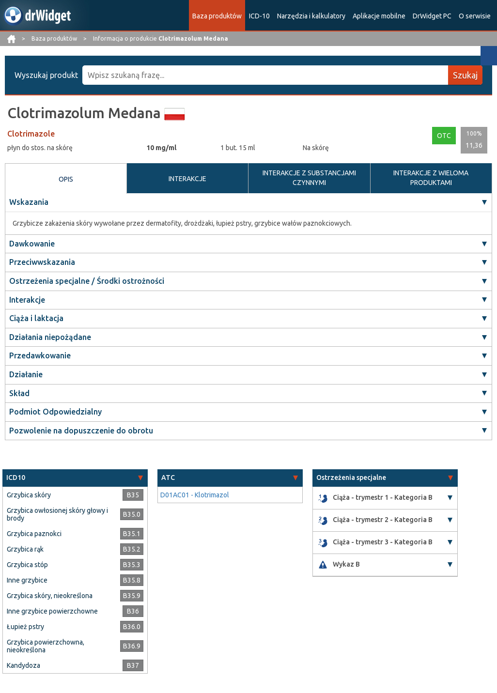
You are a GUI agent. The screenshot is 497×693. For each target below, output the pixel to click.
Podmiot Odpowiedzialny (55, 411)
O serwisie (475, 16)
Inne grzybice (27, 580)
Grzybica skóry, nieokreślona (50, 596)
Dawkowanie (32, 243)
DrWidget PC (432, 16)
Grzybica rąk (25, 549)
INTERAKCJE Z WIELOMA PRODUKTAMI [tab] (430, 177)
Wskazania (28, 202)
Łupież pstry (25, 627)
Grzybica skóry (29, 495)
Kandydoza (23, 665)
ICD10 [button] (15, 477)
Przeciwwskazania (42, 262)
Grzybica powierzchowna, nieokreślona (45, 646)
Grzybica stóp (27, 565)
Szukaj (465, 75)
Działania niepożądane (50, 337)
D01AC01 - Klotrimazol (194, 495)
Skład (19, 393)
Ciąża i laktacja (36, 318)
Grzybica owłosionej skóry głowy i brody (57, 514)
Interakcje (27, 299)
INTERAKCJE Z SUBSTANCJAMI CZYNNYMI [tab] (309, 177)
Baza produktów (217, 16)
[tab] (75, 477)
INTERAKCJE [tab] (187, 179)
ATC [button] (168, 477)
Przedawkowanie (40, 355)
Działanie (26, 374)
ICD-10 (259, 16)
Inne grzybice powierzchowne (52, 611)
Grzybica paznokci (34, 534)
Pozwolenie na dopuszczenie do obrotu (81, 430)
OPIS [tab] (66, 179)
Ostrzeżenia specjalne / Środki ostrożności (86, 281)
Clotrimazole (31, 133)
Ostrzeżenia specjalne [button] (351, 477)
